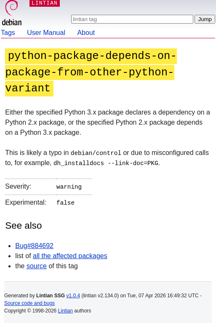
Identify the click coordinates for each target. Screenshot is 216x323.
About (86, 32)
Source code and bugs (29, 301)
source (37, 263)
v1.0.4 (73, 293)
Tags (8, 32)
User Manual (46, 32)
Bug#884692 (34, 243)
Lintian (65, 309)
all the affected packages (70, 253)
